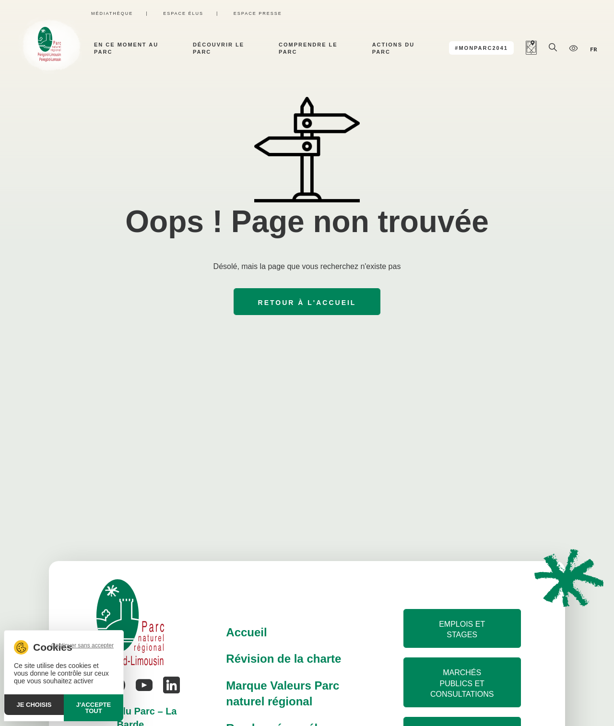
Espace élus (183, 13)
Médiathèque (112, 13)
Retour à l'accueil (307, 302)
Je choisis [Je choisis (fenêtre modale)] (34, 704)
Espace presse (258, 13)
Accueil (246, 632)
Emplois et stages (462, 629)
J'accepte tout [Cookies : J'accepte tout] (93, 707)
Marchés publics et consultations (462, 683)
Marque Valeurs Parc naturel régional (282, 693)
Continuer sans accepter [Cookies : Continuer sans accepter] (82, 645)
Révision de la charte (283, 658)
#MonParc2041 (481, 48)
